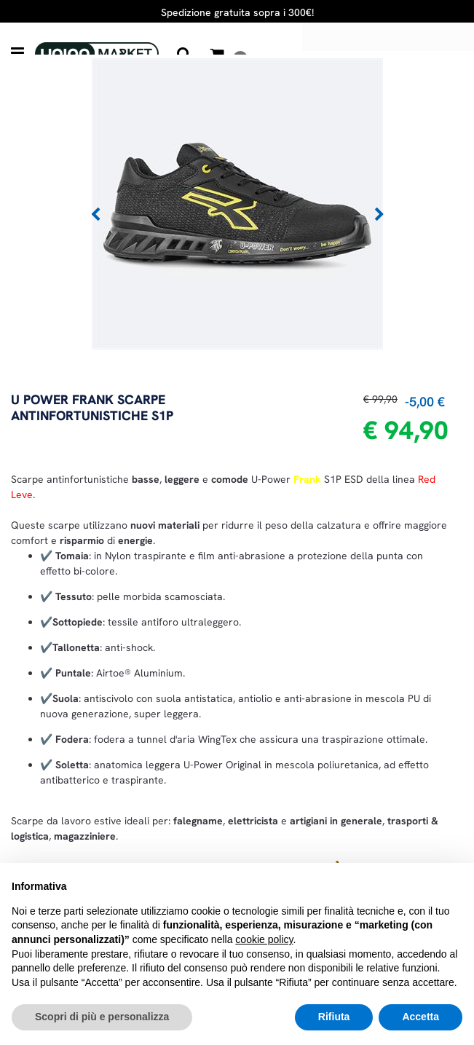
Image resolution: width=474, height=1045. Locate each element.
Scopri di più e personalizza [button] (102, 1016)
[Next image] (379, 215)
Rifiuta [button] (334, 1016)
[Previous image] (95, 215)
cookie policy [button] (264, 939)
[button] (237, 202)
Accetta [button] (420, 1016)
